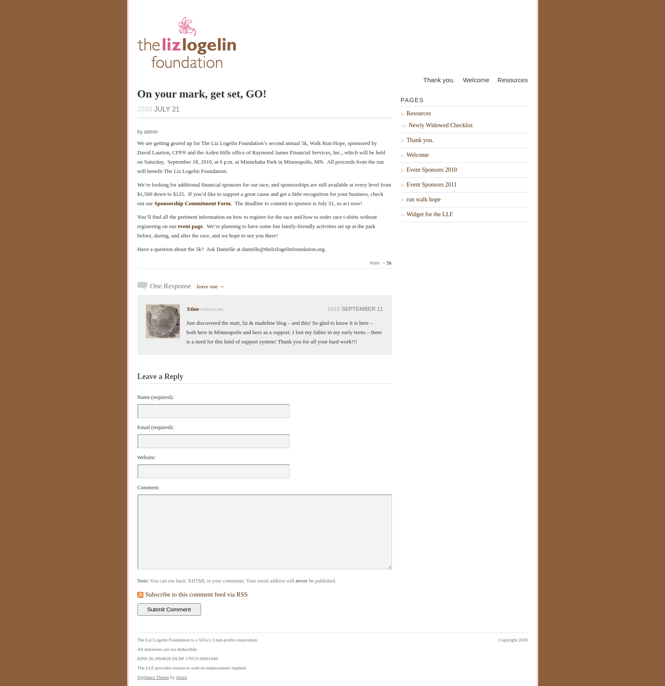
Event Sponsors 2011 (432, 184)
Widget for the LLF (430, 214)
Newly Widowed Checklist (441, 125)
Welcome (476, 80)
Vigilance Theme (153, 677)
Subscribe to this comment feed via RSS (196, 594)
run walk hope (424, 199)
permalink (212, 309)
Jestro (181, 677)
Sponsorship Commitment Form (192, 203)
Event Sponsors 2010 (432, 170)
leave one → (211, 286)
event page (190, 226)
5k (389, 262)
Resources (512, 80)
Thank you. (439, 80)
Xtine (193, 309)
